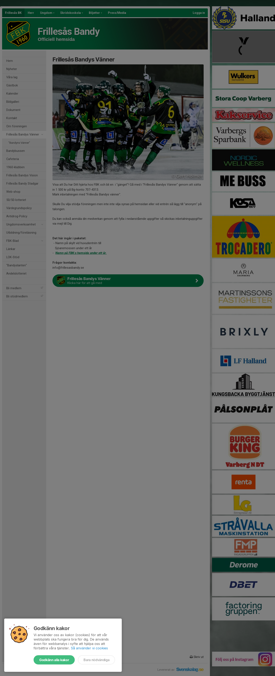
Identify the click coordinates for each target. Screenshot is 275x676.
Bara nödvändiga (96, 660)
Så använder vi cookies (89, 648)
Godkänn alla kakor (54, 660)
